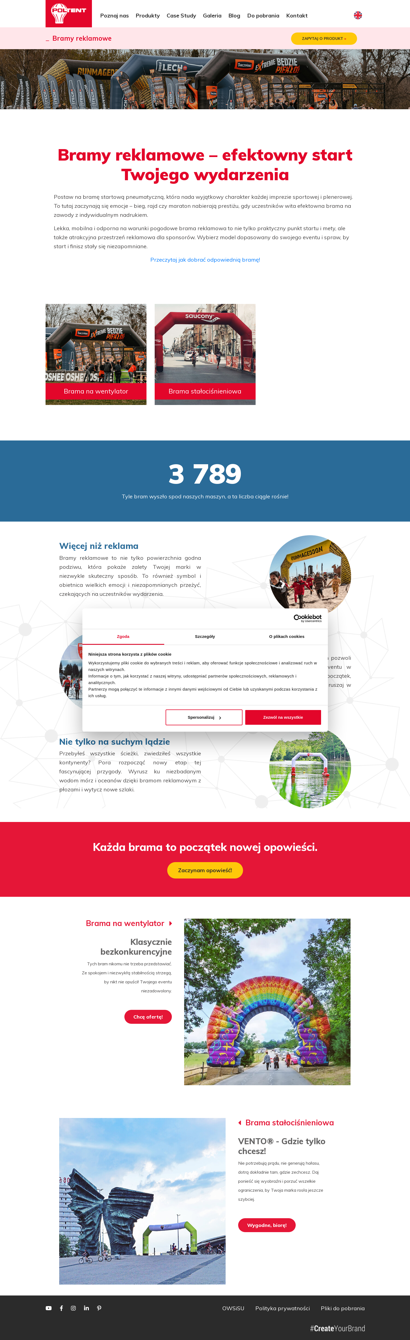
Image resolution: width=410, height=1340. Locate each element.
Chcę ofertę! (148, 1017)
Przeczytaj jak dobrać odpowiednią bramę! (205, 259)
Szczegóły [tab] (205, 636)
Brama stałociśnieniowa (205, 391)
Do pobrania (263, 15)
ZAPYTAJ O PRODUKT (324, 38)
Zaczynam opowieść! (205, 870)
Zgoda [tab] (123, 636)
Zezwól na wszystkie (283, 717)
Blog (234, 15)
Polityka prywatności (282, 1308)
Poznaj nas (114, 15)
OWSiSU (233, 1308)
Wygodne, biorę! (267, 1225)
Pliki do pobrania (343, 1308)
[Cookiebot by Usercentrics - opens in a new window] (298, 618)
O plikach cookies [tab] (286, 636)
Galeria (212, 15)
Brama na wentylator (96, 391)
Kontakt (297, 15)
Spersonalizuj (204, 717)
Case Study (181, 15)
